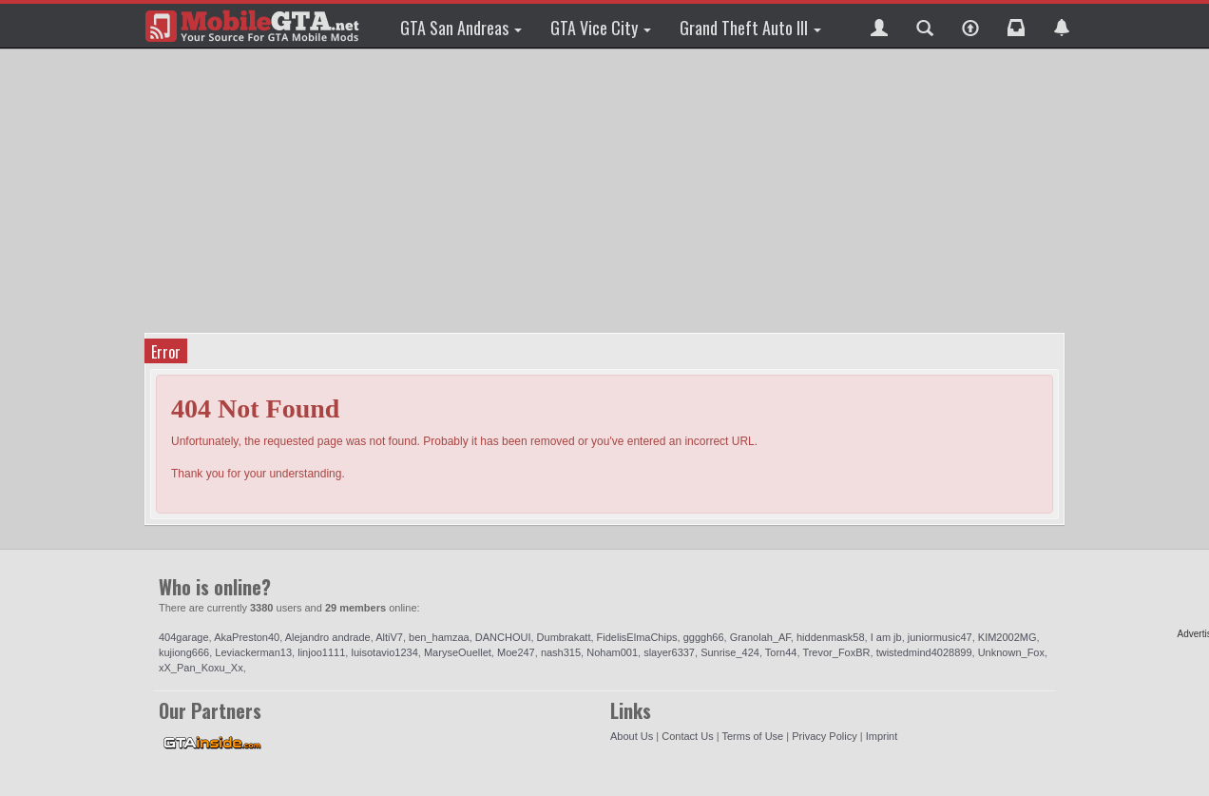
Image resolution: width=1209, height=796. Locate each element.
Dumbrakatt (564, 637)
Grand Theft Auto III (750, 27)
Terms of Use (752, 736)
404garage (184, 637)
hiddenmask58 (830, 637)
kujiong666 (184, 652)
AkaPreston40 (246, 637)
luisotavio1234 (384, 652)
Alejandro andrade (328, 637)
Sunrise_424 (729, 652)
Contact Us (687, 736)
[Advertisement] (606, 190)
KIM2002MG (1007, 637)
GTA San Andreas (461, 27)
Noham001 (612, 652)
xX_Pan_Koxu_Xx (201, 667)
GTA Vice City (600, 27)
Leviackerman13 (253, 652)
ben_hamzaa (439, 637)
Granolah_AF (760, 637)
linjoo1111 (321, 652)
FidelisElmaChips (637, 637)
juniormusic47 (940, 637)
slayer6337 (669, 652)
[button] (879, 26)
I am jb (886, 637)
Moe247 (516, 652)
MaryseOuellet (457, 652)
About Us (631, 736)
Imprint (882, 736)
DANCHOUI (503, 637)
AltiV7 (389, 637)
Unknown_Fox (1011, 652)
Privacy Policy (824, 736)
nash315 (561, 652)
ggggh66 (703, 637)
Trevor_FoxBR (836, 652)
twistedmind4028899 (924, 652)
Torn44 (781, 652)
